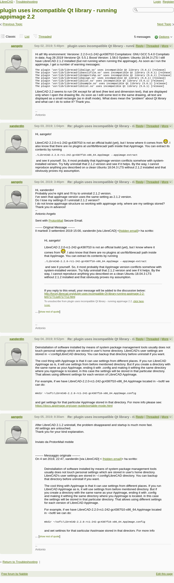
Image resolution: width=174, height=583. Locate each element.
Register (168, 1)
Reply (139, 46)
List (27, 36)
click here (138, 307)
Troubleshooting (27, 1)
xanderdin (17, 130)
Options (164, 36)
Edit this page (164, 580)
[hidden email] (128, 236)
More (165, 46)
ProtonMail (55, 226)
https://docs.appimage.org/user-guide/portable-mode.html (73, 411)
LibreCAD (6, 1)
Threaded (45, 36)
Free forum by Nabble (14, 580)
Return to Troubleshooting (20, 568)
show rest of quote (49, 317)
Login (157, 1)
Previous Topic (12, 24)
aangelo (17, 46)
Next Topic (164, 24)
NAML (47, 311)
